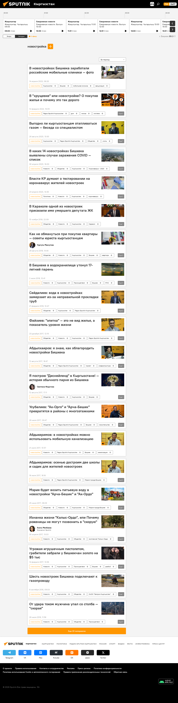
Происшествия (79, 283)
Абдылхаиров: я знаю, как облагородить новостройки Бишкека (61, 350)
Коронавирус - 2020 (96, 169)
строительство (104, 425)
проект (88, 366)
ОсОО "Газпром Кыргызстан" (100, 594)
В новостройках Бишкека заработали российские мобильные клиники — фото (61, 70)
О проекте (7, 668)
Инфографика (142, 644)
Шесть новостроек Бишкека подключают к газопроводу (63, 578)
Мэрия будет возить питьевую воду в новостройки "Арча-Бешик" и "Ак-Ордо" (61, 492)
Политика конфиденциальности (107, 668)
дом (72, 113)
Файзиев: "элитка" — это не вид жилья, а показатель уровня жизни (62, 322)
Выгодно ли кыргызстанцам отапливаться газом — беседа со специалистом (63, 125)
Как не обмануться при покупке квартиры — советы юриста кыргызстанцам (63, 236)
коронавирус (93, 196)
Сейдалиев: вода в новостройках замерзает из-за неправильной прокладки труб (63, 297)
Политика (46, 196)
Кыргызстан (47, 86)
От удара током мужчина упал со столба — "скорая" (63, 606)
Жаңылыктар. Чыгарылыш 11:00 (82, 24)
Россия (103, 644)
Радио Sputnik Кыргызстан (53, 113)
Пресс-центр (158, 644)
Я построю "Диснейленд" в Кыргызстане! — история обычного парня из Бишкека (64, 378)
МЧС (107, 283)
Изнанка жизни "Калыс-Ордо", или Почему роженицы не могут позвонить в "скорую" (64, 519)
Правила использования (25, 668)
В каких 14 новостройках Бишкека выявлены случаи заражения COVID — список (60, 155)
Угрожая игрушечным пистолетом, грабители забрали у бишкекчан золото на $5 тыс (63, 553)
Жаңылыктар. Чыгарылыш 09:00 (16, 25)
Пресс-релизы (84, 668)
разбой (108, 567)
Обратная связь (120, 672)
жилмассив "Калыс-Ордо (98, 539)
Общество (91, 141)
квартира (105, 255)
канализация (102, 452)
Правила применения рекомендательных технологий (86, 672)
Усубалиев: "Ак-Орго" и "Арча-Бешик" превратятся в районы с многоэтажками (61, 409)
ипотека (97, 113)
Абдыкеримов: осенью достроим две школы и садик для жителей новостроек (64, 464)
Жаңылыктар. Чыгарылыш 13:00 (145, 24)
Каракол (92, 224)
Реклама (70, 668)
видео (121, 644)
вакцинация (99, 86)
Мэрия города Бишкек (93, 480)
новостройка (37, 46)
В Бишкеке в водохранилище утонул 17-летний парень (61, 267)
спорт (112, 644)
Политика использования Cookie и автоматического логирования (31, 672)
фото (130, 644)
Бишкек (63, 86)
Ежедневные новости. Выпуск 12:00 (112, 25)
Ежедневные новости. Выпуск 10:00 (49, 25)
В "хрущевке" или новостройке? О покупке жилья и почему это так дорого (63, 98)
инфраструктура (105, 366)
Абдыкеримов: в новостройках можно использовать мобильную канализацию (61, 436)
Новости (46, 169)
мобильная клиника (80, 86)
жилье (83, 113)
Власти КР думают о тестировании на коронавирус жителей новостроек (59, 180)
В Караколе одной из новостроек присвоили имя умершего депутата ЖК (61, 208)
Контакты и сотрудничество (52, 668)
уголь (105, 141)
